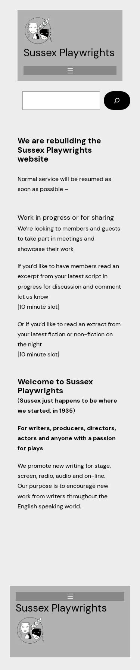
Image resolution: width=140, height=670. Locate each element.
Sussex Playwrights (69, 53)
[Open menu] (70, 70)
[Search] (117, 100)
